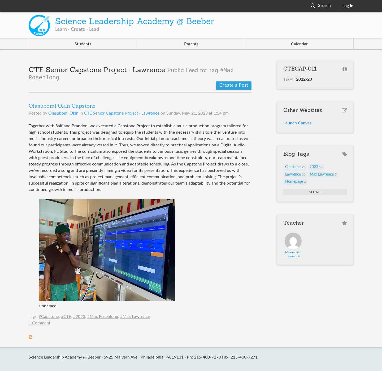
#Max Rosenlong (102, 317)
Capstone (295, 167)
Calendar (299, 44)
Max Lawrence (323, 174)
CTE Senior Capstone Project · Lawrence (121, 113)
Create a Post (233, 85)
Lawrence (295, 174)
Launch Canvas (297, 123)
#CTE (66, 317)
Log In (347, 6)
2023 (316, 167)
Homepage (295, 182)
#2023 (79, 317)
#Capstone (49, 317)
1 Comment (39, 323)
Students (83, 44)
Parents (191, 44)
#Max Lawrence (135, 317)
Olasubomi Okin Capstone (62, 106)
